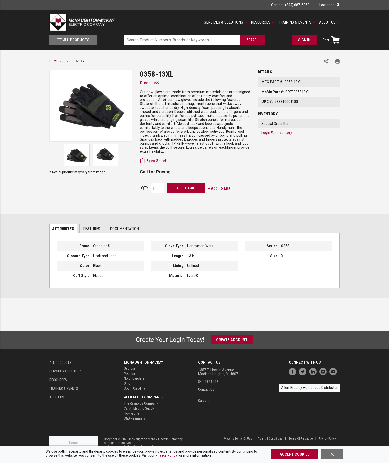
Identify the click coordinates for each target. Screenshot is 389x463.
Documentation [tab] (124, 228)
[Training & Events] (296, 22)
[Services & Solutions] (225, 22)
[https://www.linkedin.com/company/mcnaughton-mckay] (314, 371)
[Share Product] (326, 61)
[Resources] (262, 22)
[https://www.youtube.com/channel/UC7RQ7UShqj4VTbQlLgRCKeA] (334, 371)
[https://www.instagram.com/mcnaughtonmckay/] (324, 371)
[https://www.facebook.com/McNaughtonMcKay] (294, 371)
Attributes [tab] (63, 228)
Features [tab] (91, 228)
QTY (144, 188)
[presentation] (63, 228)
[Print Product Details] (337, 61)
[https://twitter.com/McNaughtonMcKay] (304, 371)
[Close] (332, 454)
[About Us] (329, 22)
